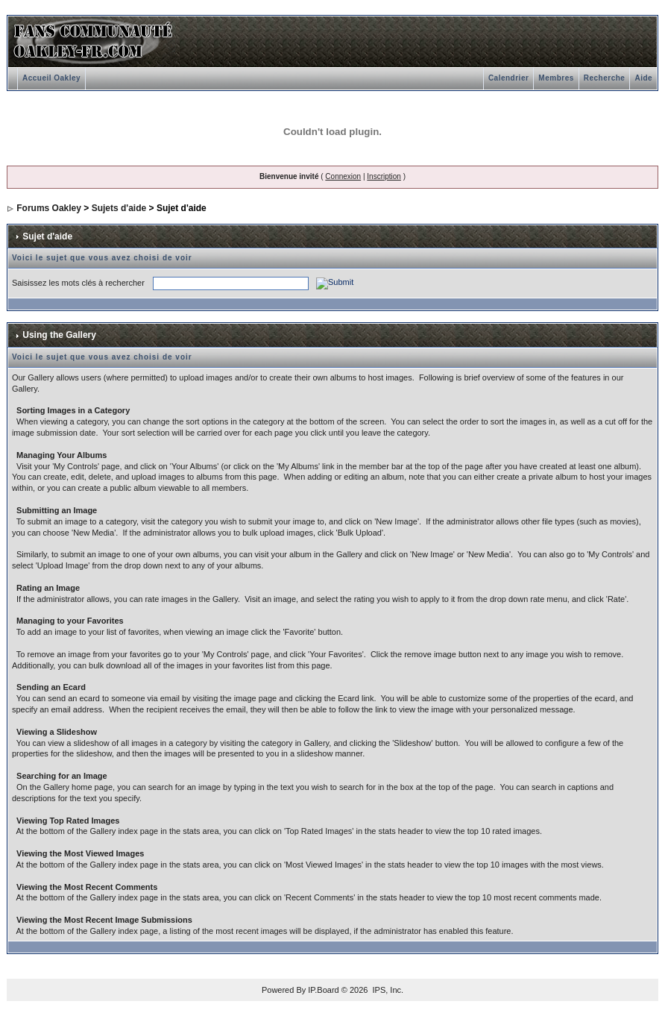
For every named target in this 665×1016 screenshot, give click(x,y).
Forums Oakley (48, 208)
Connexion (343, 176)
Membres (555, 78)
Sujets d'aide (119, 208)
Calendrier (508, 78)
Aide (643, 78)
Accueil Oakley (51, 78)
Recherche (604, 78)
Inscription (384, 176)
